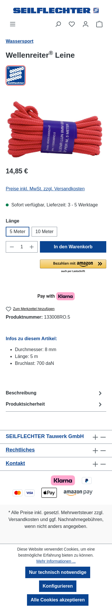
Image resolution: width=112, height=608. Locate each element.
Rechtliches (20, 450)
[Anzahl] (22, 247)
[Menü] (13, 24)
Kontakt (15, 463)
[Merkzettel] (72, 24)
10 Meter (44, 231)
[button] (73, 266)
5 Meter (17, 231)
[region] (56, 129)
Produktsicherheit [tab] (54, 404)
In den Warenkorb (73, 246)
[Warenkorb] (99, 24)
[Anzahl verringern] (12, 247)
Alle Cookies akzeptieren (58, 599)
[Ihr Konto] (85, 24)
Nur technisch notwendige (57, 572)
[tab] (54, 393)
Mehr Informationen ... (56, 561)
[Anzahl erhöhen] (32, 247)
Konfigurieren (58, 586)
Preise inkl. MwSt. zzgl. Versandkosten (45, 188)
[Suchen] (58, 24)
